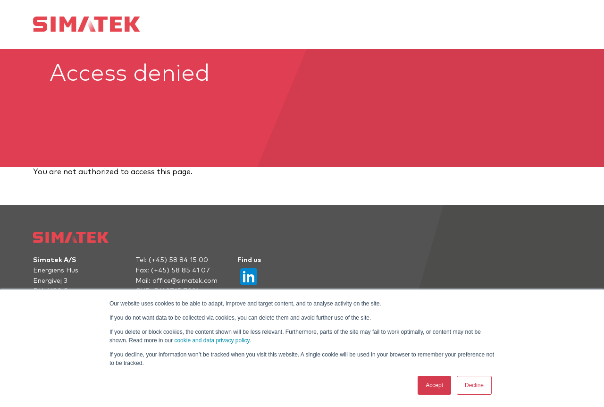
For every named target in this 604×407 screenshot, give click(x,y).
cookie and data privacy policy (211, 340)
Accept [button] (434, 385)
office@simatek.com (185, 281)
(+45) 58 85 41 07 (180, 270)
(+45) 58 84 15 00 (178, 260)
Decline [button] (474, 385)
